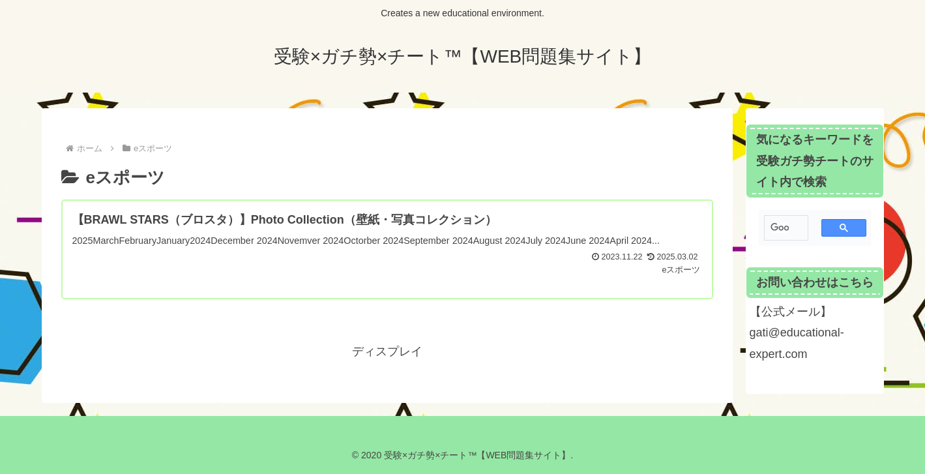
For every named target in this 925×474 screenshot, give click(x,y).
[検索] (780, 228)
